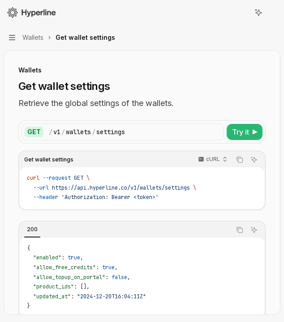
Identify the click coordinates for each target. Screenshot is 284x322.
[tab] (32, 229)
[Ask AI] (254, 159)
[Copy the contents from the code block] (239, 159)
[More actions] (272, 12)
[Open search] (242, 12)
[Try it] (244, 132)
